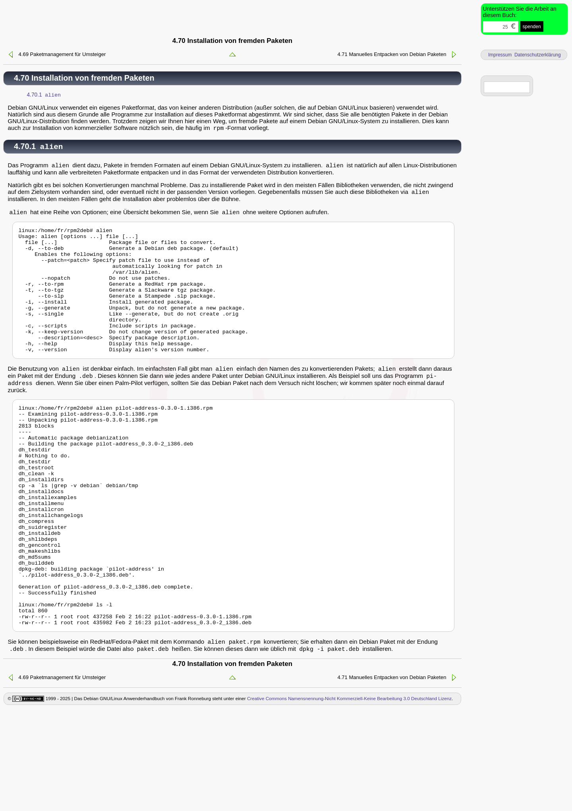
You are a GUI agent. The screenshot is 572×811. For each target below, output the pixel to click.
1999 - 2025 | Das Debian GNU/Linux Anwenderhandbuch (104, 799)
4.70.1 (44, 96)
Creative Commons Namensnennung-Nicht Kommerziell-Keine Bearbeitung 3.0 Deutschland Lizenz (349, 799)
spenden (532, 26)
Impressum (500, 55)
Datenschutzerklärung (537, 55)
